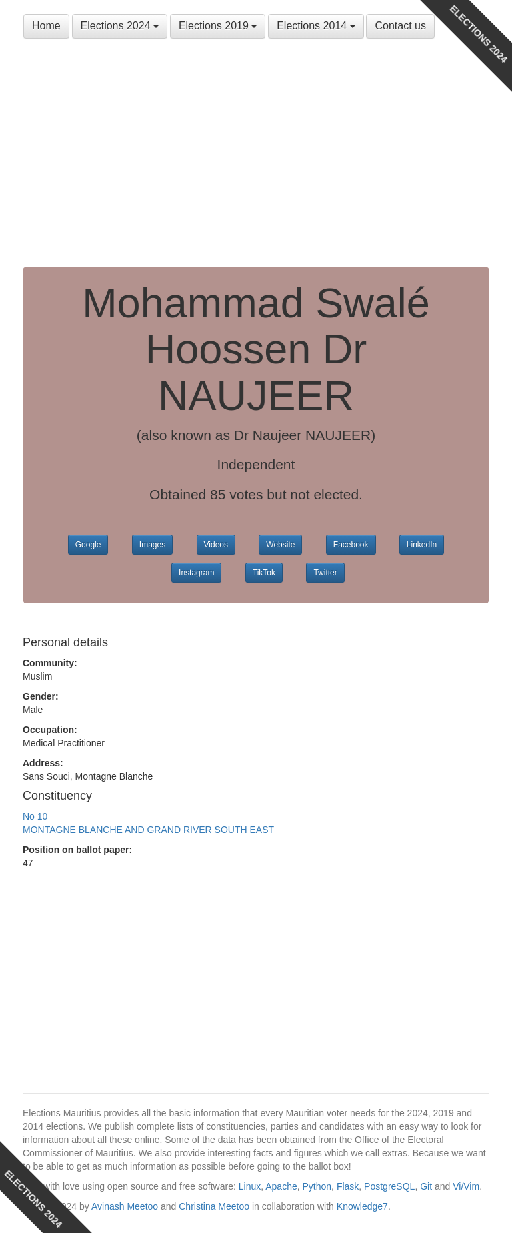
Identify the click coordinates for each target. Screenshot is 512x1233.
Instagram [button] (196, 572)
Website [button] (280, 544)
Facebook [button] (351, 544)
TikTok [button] (264, 572)
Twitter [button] (325, 572)
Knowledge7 (362, 1206)
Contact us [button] (400, 25)
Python (317, 1186)
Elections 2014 (316, 25)
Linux (250, 1186)
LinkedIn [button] (422, 544)
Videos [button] (216, 544)
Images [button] (152, 544)
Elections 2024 (120, 25)
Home (46, 25)
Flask (348, 1186)
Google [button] (88, 544)
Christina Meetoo (214, 1206)
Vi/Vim (466, 1186)
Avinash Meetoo (124, 1206)
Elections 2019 (218, 25)
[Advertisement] (256, 153)
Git (426, 1186)
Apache (281, 1186)
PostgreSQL (389, 1186)
